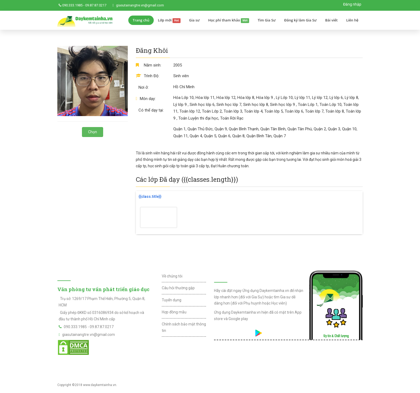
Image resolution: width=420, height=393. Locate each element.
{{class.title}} (150, 196)
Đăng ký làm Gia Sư (300, 20)
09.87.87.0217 (95, 5)
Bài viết (331, 20)
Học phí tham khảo (228, 20)
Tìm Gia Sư (267, 20)
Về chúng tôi (172, 276)
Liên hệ (352, 20)
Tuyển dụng (171, 300)
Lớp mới (169, 20)
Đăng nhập (352, 4)
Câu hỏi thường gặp (178, 288)
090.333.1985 (72, 5)
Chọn (92, 132)
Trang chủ (141, 20)
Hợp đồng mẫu (174, 312)
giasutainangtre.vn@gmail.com (140, 5)
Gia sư (194, 20)
